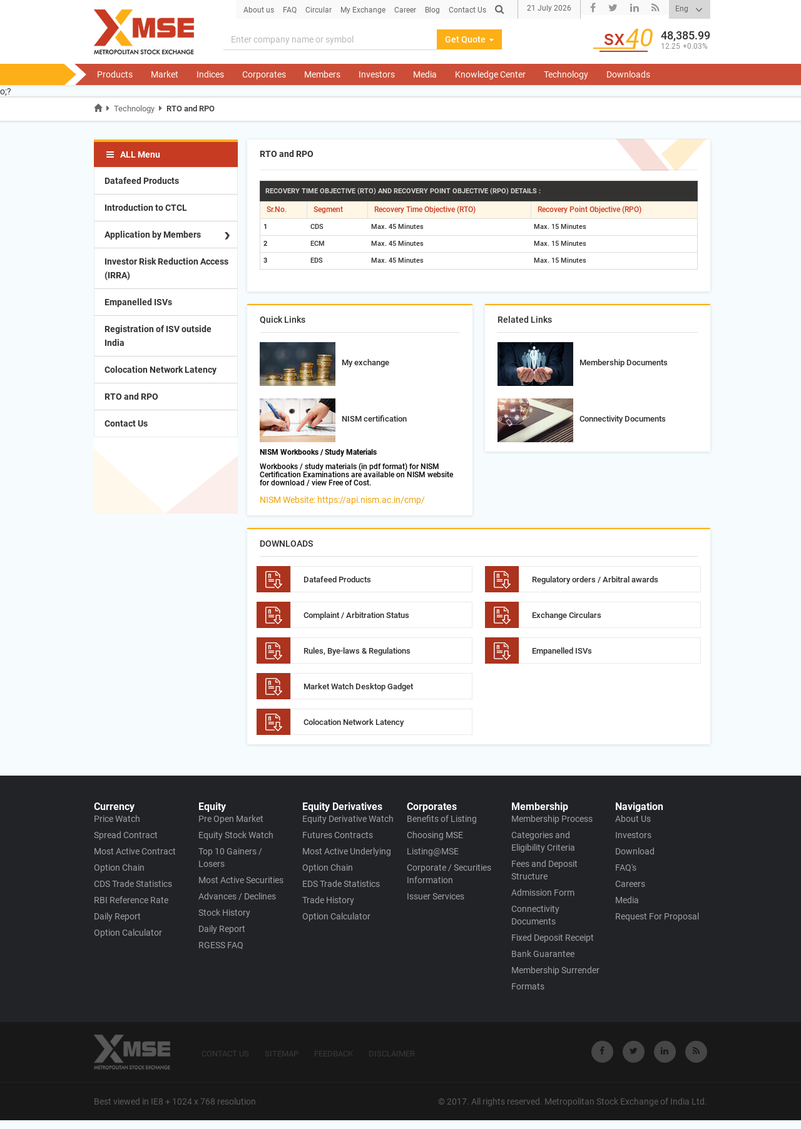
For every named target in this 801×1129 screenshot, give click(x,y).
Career (405, 10)
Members (322, 74)
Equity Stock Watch (235, 835)
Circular (318, 10)
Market (164, 74)
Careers (630, 884)
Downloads (628, 74)
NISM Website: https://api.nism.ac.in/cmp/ (342, 500)
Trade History (328, 900)
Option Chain (119, 868)
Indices (210, 74)
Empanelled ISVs (138, 302)
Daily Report (117, 916)
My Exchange (362, 10)
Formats (527, 986)
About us (258, 10)
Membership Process (552, 819)
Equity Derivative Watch (348, 819)
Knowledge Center (490, 74)
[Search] (330, 39)
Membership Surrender (555, 970)
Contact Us (467, 10)
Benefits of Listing (442, 819)
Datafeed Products (142, 181)
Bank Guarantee (542, 954)
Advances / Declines (237, 896)
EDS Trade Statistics (341, 884)
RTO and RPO (190, 108)
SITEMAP (281, 1053)
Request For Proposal (657, 916)
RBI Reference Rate (131, 900)
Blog (432, 10)
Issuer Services (435, 896)
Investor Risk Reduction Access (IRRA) (166, 268)
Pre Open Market (230, 819)
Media (425, 74)
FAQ (290, 10)
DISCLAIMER (392, 1053)
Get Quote (469, 39)
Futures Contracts (337, 835)
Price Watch (117, 819)
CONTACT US (225, 1053)
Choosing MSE (435, 835)
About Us (633, 819)
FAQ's (625, 868)
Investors (377, 74)
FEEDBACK (333, 1053)
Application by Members (153, 235)
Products (115, 74)
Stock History (224, 913)
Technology (566, 74)
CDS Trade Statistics (133, 884)
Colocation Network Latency (161, 370)
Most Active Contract (135, 851)
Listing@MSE (433, 851)
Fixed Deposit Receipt (552, 938)
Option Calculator (128, 933)
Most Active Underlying (346, 851)
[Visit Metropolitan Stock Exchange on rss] (696, 1052)
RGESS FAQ (220, 945)
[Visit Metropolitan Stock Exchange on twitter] (634, 1052)
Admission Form (542, 893)
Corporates (264, 74)
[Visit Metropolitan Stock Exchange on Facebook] (602, 1052)
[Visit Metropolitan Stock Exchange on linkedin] (665, 1052)
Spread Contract (126, 835)
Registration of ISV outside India (158, 336)
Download (635, 851)
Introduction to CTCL (146, 208)
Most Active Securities (240, 880)
